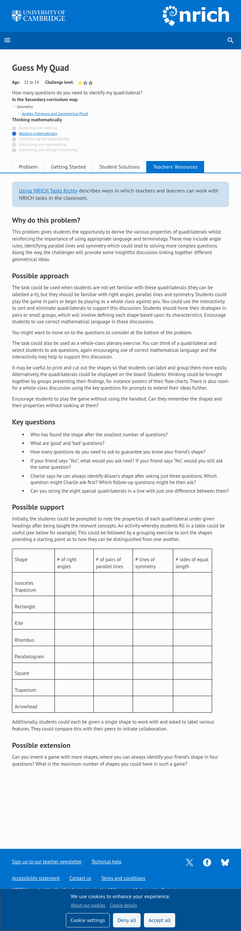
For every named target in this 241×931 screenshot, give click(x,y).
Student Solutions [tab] (132, 166)
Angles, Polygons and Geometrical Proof (55, 113)
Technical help (107, 861)
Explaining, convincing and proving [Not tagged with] (48, 149)
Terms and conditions (123, 878)
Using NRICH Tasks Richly (48, 190)
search (231, 40)
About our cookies (88, 905)
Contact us (80, 878)
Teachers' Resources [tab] (194, 166)
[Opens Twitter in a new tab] (189, 861)
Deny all (126, 920)
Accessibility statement (36, 878)
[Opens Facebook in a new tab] (207, 861)
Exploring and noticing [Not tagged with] (38, 127)
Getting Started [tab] (76, 166)
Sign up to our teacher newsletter (47, 861)
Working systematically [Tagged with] (38, 133)
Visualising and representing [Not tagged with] (42, 144)
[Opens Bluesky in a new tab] (225, 862)
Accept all (160, 920)
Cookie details (123, 905)
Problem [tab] (30, 166)
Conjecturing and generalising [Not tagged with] (44, 138)
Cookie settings (87, 920)
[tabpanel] (120, 475)
